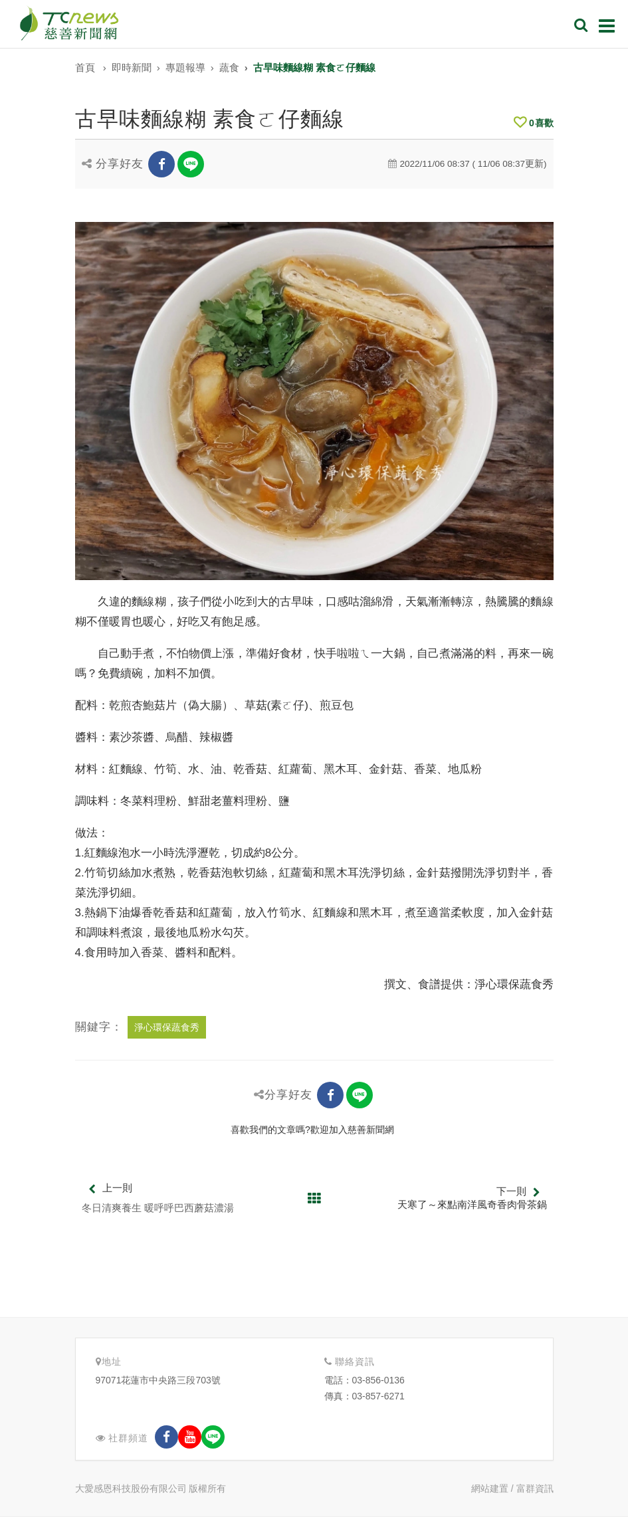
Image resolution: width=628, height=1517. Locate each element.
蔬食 (229, 67)
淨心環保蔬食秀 (166, 1027)
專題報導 (185, 67)
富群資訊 (535, 1488)
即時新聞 (132, 67)
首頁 (85, 67)
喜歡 (534, 123)
